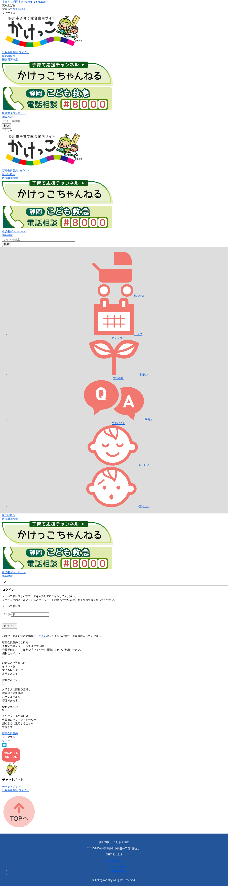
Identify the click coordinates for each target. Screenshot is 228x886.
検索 (7, 125)
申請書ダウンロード (14, 113)
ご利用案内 (17, 1)
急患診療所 (8, 55)
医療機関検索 (10, 59)
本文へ (6, 1)
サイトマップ (118, 874)
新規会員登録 (10, 52)
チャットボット (11, 786)
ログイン (23, 52)
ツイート (7, 740)
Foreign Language (35, 1)
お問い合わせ (114, 860)
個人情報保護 (118, 866)
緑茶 (23, 9)
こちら (42, 636)
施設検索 (7, 116)
